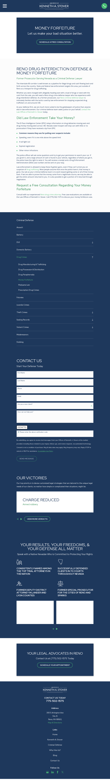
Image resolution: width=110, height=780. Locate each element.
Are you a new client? (25, 404)
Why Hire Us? (55, 750)
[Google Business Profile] (47, 772)
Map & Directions (55, 723)
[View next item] (21, 519)
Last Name (21, 381)
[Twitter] (62, 772)
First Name (21, 373)
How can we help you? (25, 412)
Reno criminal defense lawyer (72, 98)
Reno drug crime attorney (50, 194)
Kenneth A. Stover (55, 740)
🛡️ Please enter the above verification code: (33, 432)
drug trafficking (33, 169)
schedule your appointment (55, 665)
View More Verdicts (37, 519)
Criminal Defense (55, 745)
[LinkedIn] (52, 772)
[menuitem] (55, 227)
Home (54, 734)
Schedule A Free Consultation (55, 42)
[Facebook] (57, 772)
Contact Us (55, 761)
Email (19, 396)
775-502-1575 (55, 701)
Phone (20, 389)
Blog (55, 755)
